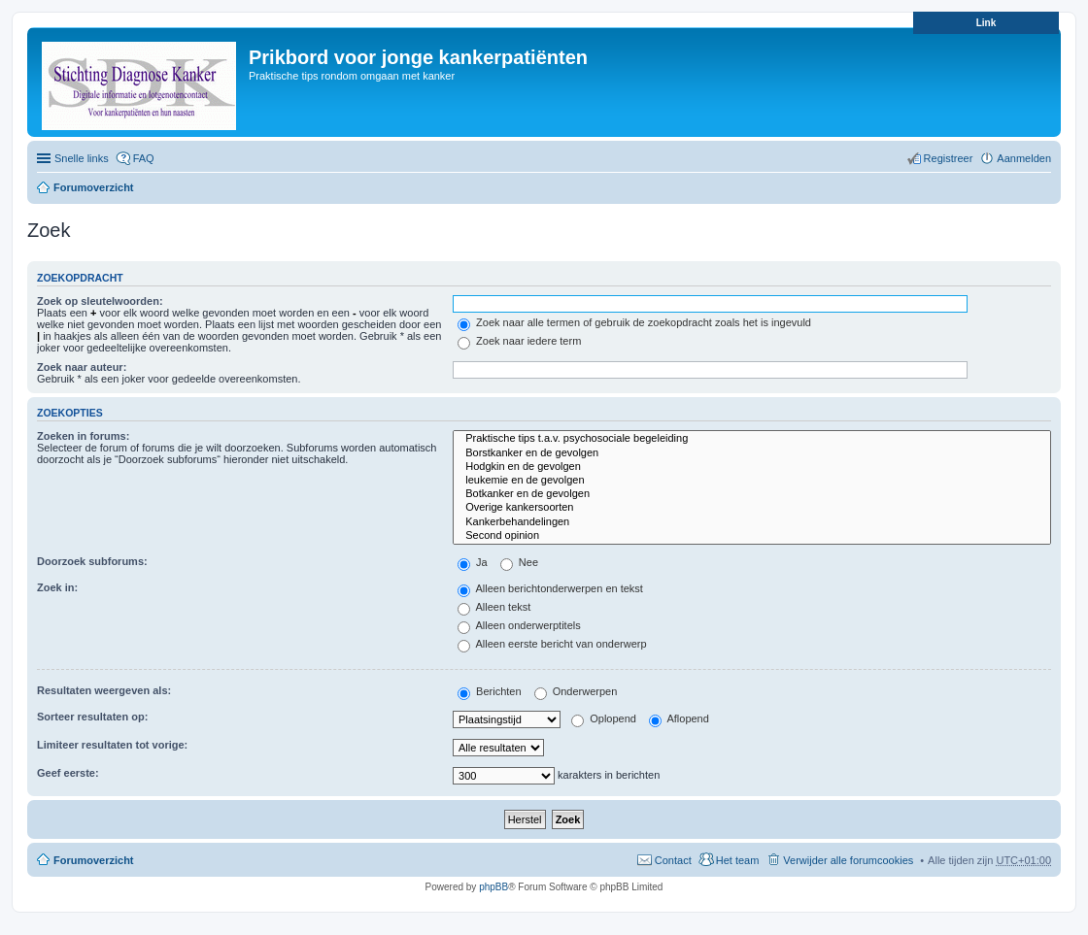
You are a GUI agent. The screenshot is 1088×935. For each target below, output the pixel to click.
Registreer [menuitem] (948, 158)
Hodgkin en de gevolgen (752, 467)
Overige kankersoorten (752, 508)
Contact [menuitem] (673, 860)
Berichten (490, 691)
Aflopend (679, 718)
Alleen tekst (494, 607)
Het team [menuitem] (738, 860)
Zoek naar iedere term (519, 341)
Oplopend (603, 718)
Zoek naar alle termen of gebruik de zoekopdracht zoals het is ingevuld (634, 322)
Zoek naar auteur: (81, 367)
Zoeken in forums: (83, 436)
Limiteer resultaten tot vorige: (112, 745)
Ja (473, 562)
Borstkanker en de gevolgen (752, 453)
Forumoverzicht (93, 187)
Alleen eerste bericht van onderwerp (552, 644)
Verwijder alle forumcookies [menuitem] (848, 860)
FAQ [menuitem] (143, 158)
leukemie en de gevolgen (752, 480)
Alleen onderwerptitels (519, 625)
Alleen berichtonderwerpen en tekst (550, 588)
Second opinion (752, 536)
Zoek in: (57, 587)
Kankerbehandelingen (752, 522)
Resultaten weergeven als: (104, 690)
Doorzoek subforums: (92, 561)
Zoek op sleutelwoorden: (100, 301)
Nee (519, 562)
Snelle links (81, 158)
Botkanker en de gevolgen (752, 494)
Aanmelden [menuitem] (1024, 158)
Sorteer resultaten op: (92, 716)
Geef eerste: (68, 773)
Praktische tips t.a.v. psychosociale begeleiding (752, 439)
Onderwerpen (576, 691)
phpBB (493, 887)
